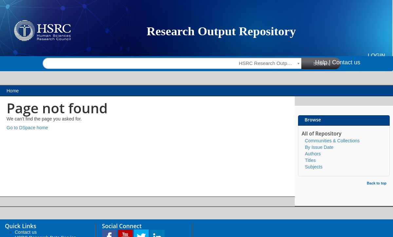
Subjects (314, 166)
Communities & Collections (332, 140)
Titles (310, 160)
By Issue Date (319, 147)
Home (13, 90)
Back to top (376, 183)
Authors (313, 153)
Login (376, 56)
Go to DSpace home (27, 127)
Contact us (346, 62)
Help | (322, 62)
